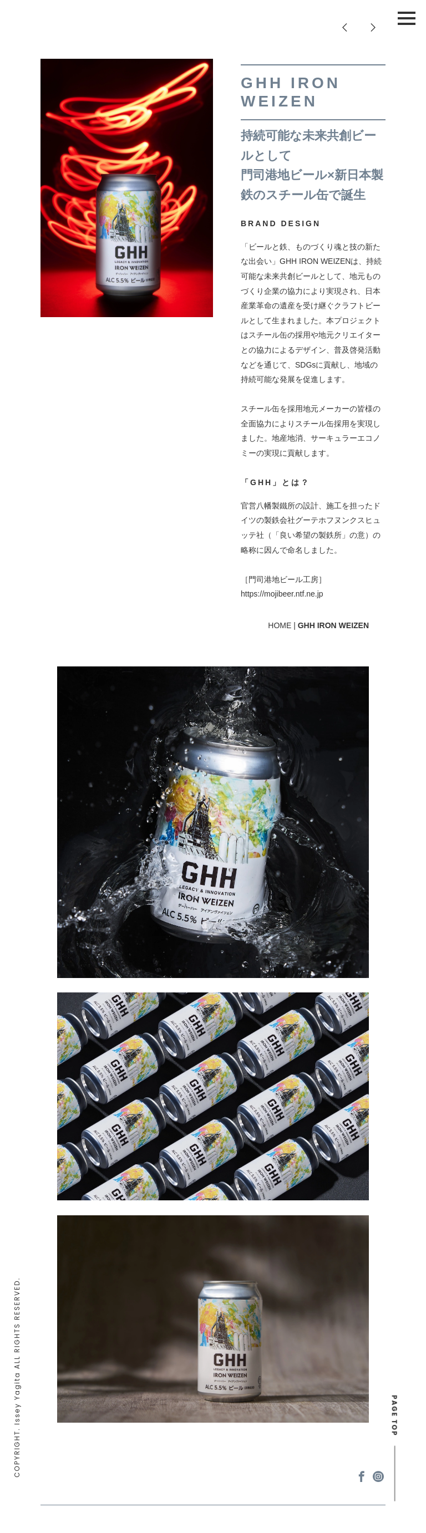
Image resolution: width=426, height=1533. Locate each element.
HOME (279, 625)
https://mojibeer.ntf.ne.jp (282, 593)
